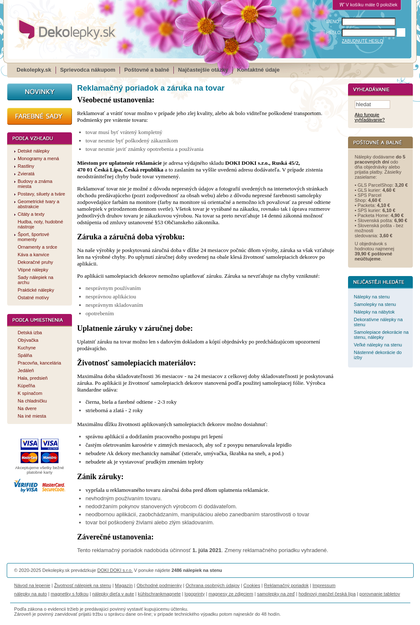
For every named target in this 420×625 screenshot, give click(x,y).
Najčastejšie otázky (203, 70)
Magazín (124, 585)
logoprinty (195, 593)
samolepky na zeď (276, 593)
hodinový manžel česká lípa (327, 593)
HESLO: (334, 32)
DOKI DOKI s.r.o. (115, 570)
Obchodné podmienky (158, 585)
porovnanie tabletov (379, 593)
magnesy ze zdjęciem (230, 593)
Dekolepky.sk (34, 70)
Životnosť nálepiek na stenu (83, 585)
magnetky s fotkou (70, 593)
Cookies (251, 585)
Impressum (324, 585)
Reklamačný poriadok (286, 585)
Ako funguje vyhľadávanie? (370, 118)
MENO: (333, 21)
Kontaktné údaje (258, 70)
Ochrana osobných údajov (212, 585)
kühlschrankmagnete (159, 593)
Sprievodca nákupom (87, 70)
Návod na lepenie (32, 585)
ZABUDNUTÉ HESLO (362, 41)
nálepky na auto (30, 593)
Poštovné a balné (146, 70)
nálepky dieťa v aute (113, 593)
